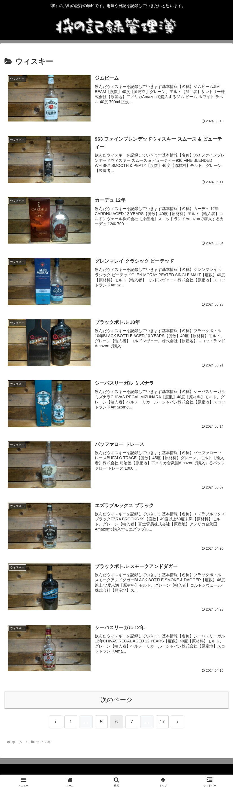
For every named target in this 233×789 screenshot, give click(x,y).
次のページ (117, 700)
